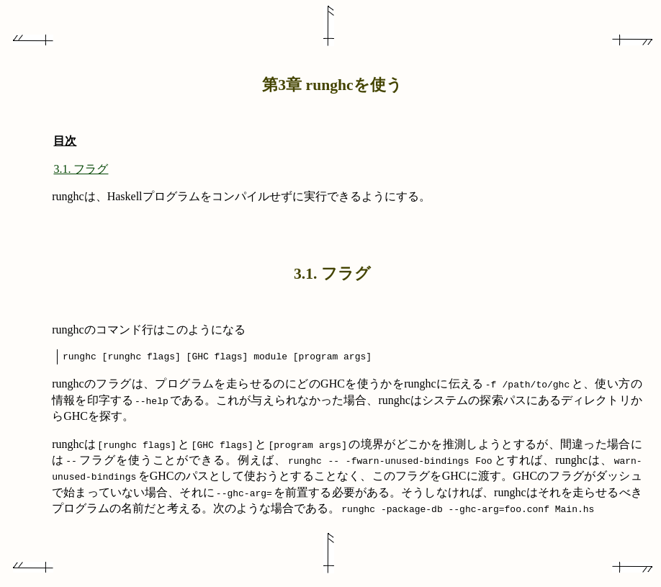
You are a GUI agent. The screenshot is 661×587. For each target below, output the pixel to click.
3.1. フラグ (80, 169)
